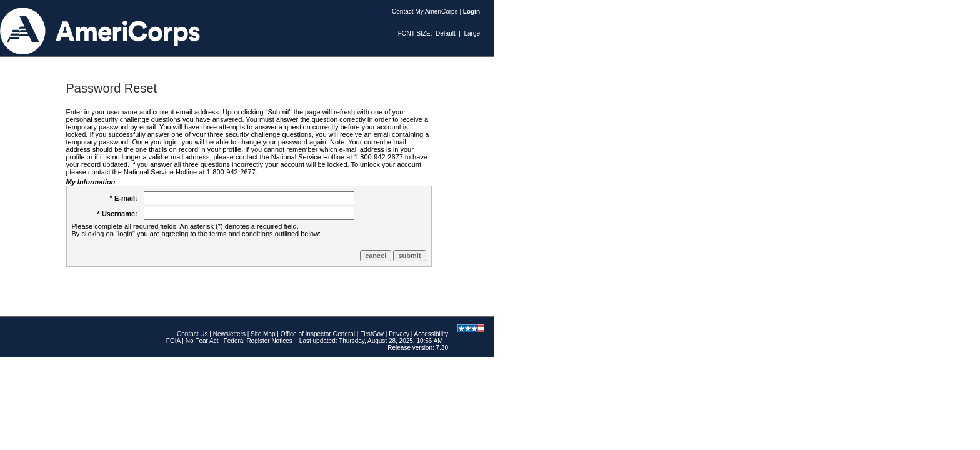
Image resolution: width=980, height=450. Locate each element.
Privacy (399, 334)
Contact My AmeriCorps (425, 11)
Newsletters (229, 334)
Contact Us (192, 334)
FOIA (173, 341)
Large (472, 33)
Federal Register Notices (258, 341)
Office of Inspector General (318, 334)
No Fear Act (202, 341)
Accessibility (431, 334)
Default (446, 33)
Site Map (263, 334)
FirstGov (372, 334)
